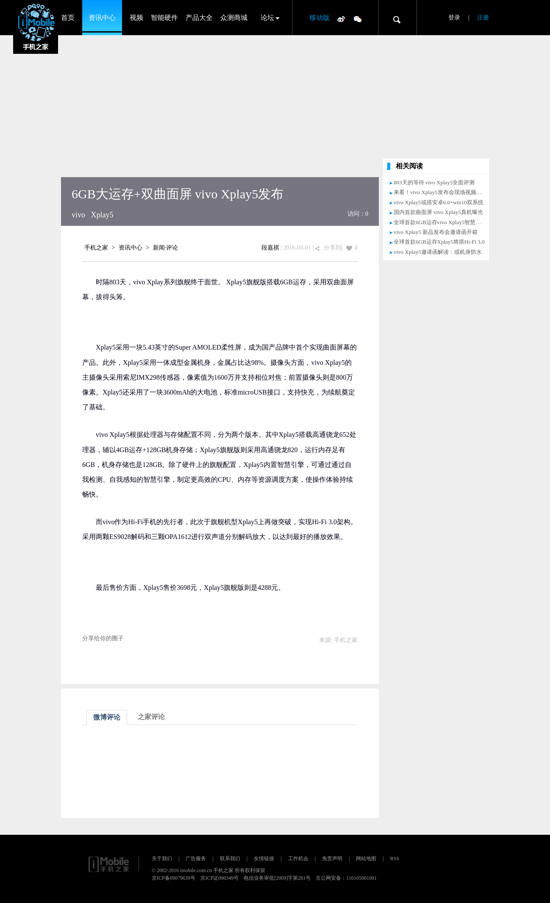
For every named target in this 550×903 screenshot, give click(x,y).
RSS (394, 858)
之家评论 (151, 716)
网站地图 (366, 858)
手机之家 (96, 248)
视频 (136, 17)
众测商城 (233, 17)
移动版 (319, 17)
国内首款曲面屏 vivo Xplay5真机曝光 (438, 212)
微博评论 (106, 717)
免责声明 (332, 858)
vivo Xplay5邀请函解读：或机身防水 (438, 252)
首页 (68, 17)
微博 (341, 18)
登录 (454, 17)
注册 (483, 17)
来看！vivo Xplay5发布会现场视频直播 (440, 192)
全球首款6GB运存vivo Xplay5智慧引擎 (440, 222)
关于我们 (162, 858)
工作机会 (298, 858)
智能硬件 (164, 17)
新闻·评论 (165, 248)
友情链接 (264, 858)
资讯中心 (102, 17)
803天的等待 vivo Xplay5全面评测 (434, 182)
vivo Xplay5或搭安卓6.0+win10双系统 (438, 202)
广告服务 (196, 858)
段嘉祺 (270, 248)
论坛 (267, 17)
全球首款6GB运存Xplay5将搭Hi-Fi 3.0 (439, 242)
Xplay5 (102, 215)
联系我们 (230, 858)
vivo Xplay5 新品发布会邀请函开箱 (436, 232)
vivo (78, 215)
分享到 (333, 248)
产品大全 (199, 17)
